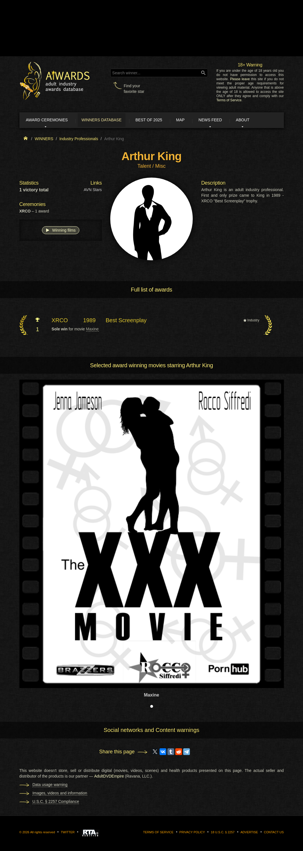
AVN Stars (93, 191)
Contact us (274, 833)
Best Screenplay (126, 321)
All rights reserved (42, 833)
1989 (89, 321)
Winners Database (107, 120)
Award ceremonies (50, 120)
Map (190, 120)
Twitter (68, 833)
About (256, 120)
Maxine (92, 330)
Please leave (240, 79)
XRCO (59, 321)
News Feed (222, 120)
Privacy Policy (192, 833)
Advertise (249, 833)
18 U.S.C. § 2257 (222, 833)
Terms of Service (228, 100)
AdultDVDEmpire (109, 777)
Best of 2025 (156, 120)
